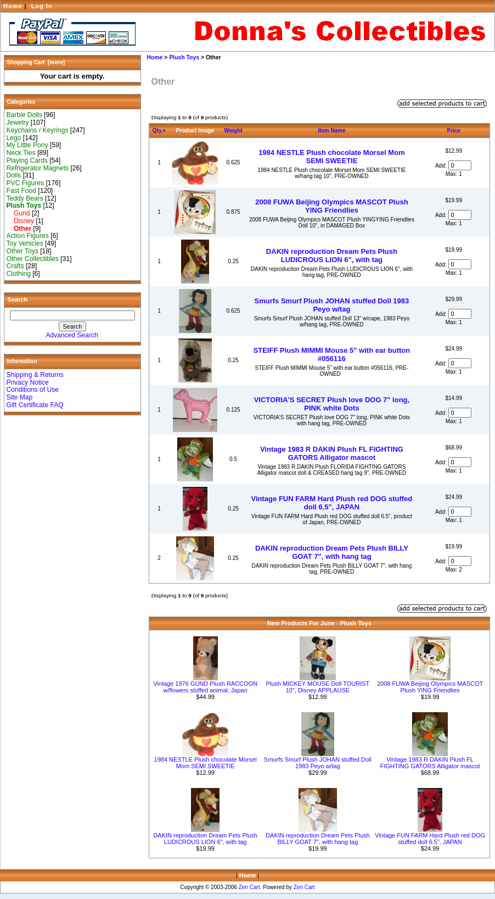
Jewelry (18, 122)
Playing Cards (27, 160)
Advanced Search (72, 335)
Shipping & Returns (35, 375)
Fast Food (21, 191)
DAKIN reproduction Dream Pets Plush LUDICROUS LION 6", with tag (331, 255)
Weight (233, 130)
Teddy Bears (25, 198)
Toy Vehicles (25, 243)
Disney (20, 221)
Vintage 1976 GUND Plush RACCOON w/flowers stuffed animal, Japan (205, 686)
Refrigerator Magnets (38, 168)
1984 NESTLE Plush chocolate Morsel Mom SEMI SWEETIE (331, 156)
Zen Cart (249, 887)
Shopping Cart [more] (36, 62)
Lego (14, 138)
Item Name (332, 130)
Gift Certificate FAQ (35, 405)
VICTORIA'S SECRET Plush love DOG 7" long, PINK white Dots (332, 404)
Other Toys (22, 251)
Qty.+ (159, 130)
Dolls (14, 175)
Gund (18, 213)
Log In (42, 6)
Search (18, 299)
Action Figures (28, 236)
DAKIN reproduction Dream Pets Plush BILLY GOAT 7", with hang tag (331, 552)
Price (453, 130)
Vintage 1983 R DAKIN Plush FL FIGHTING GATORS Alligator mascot (331, 453)
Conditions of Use (33, 389)
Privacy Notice (28, 382)
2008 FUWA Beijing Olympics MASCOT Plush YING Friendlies (331, 206)
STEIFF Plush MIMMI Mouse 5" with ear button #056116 (332, 354)
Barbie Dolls (24, 115)
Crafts (15, 266)
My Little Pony (27, 145)
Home (12, 6)
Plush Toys (184, 57)
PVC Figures (25, 183)
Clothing (19, 274)
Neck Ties (21, 153)
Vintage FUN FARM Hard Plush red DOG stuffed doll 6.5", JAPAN (332, 503)
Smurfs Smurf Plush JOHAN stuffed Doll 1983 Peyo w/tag (332, 305)
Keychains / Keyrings (38, 130)
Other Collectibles (33, 259)
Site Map (20, 397)
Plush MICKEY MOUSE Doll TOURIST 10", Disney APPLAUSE (317, 686)
